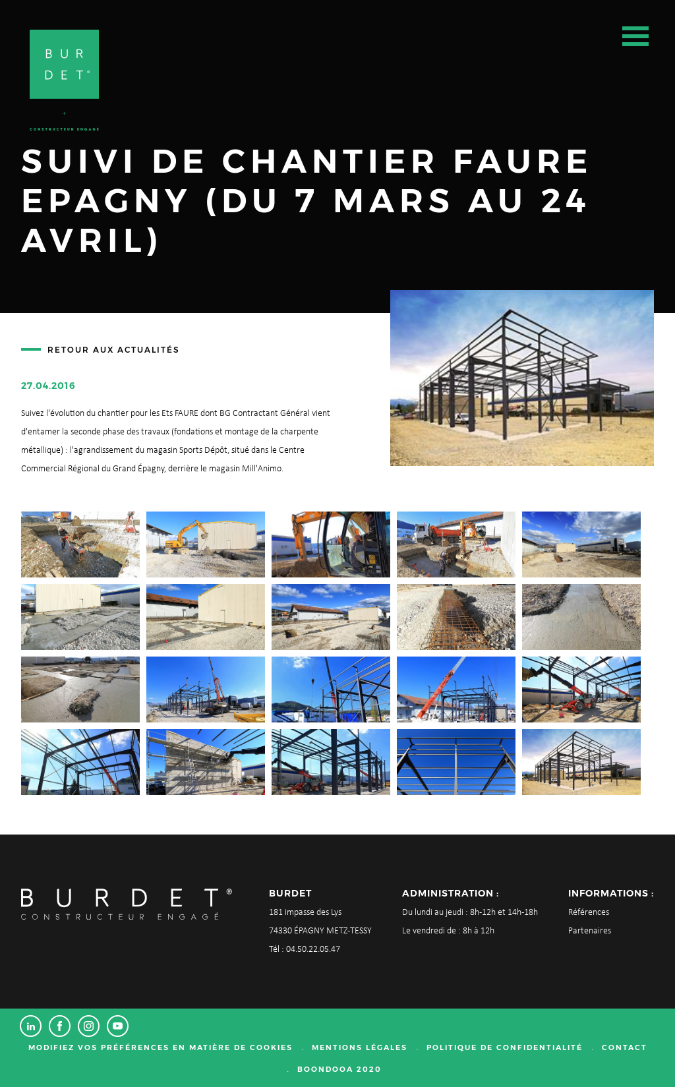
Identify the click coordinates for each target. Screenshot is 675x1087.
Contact (624, 1047)
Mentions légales (359, 1047)
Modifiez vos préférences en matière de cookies (160, 1047)
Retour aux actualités (113, 350)
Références (588, 913)
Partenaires (589, 931)
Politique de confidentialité (504, 1047)
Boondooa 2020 (339, 1069)
